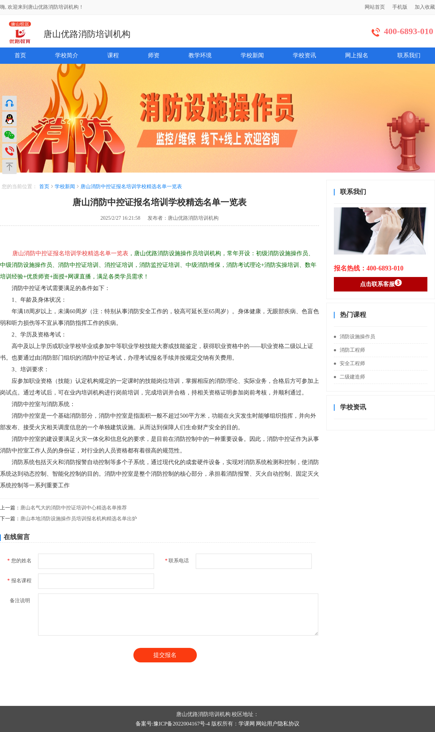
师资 (154, 55)
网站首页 (375, 7)
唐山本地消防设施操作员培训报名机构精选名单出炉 (78, 518)
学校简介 (66, 55)
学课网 (247, 724)
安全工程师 (349, 363)
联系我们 (408, 55)
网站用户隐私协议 (277, 724)
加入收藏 (425, 7)
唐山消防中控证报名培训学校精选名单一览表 (131, 186)
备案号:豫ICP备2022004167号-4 (173, 724)
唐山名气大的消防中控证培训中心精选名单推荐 (73, 507)
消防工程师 (349, 350)
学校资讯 (304, 55)
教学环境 (200, 55)
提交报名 (165, 655)
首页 (20, 55)
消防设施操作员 (354, 336)
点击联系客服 (381, 283)
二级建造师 (349, 377)
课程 (113, 55)
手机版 (399, 7)
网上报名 (356, 55)
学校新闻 (252, 55)
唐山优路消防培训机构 (87, 34)
